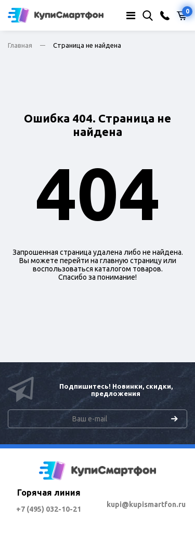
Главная (20, 45)
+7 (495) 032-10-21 (48, 509)
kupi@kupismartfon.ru (146, 504)
